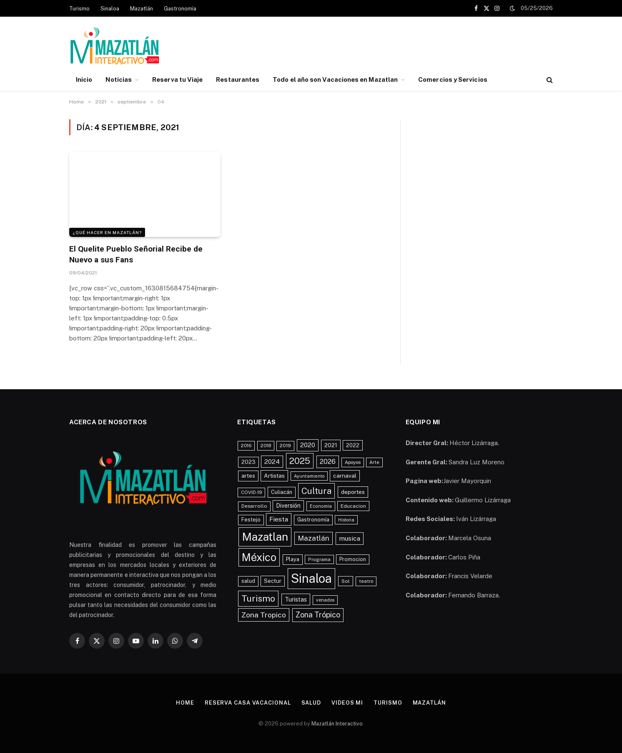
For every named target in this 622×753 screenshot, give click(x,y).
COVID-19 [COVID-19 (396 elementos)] (251, 492)
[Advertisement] (401, 47)
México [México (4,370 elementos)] (259, 557)
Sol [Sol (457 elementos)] (345, 581)
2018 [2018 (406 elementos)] (266, 445)
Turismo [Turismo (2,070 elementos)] (258, 598)
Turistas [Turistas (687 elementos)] (296, 599)
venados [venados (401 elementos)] (325, 600)
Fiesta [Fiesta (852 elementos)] (278, 519)
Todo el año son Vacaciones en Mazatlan (335, 79)
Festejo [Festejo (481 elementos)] (251, 519)
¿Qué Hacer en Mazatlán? (107, 232)
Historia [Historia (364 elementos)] (346, 519)
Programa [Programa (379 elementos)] (319, 559)
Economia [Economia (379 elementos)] (321, 506)
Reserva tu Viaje (177, 79)
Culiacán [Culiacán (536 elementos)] (281, 492)
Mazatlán (141, 8)
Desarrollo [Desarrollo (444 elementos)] (254, 506)
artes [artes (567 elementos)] (248, 475)
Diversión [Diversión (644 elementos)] (288, 505)
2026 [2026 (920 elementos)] (328, 462)
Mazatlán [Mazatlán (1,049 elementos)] (313, 538)
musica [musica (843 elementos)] (349, 538)
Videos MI (347, 703)
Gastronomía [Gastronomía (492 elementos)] (313, 519)
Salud (311, 703)
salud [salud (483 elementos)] (248, 581)
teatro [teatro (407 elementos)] (366, 581)
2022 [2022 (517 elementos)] (352, 445)
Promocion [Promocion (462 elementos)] (352, 559)
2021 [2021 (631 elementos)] (330, 445)
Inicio (84, 79)
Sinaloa (109, 8)
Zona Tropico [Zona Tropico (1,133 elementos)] (263, 614)
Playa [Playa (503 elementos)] (292, 559)
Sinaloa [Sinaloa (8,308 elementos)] (311, 578)
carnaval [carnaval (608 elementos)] (344, 475)
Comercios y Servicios (452, 79)
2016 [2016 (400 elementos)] (246, 445)
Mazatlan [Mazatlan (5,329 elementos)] (265, 536)
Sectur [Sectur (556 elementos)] (272, 580)
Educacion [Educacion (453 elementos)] (353, 506)
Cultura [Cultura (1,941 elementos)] (316, 491)
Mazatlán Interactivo (337, 723)
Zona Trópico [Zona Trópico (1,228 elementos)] (318, 614)
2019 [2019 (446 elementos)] (285, 445)
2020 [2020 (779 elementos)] (307, 444)
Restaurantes (237, 79)
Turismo (79, 8)
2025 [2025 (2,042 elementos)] (299, 461)
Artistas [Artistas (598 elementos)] (274, 475)
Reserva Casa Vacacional (248, 703)
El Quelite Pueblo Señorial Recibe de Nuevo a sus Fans (136, 254)
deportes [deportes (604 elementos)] (353, 492)
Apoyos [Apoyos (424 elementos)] (353, 462)
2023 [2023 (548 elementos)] (248, 462)
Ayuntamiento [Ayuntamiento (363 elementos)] (309, 475)
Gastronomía (180, 8)
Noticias (118, 79)
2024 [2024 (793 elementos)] (272, 461)
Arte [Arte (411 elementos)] (374, 462)
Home (185, 703)
